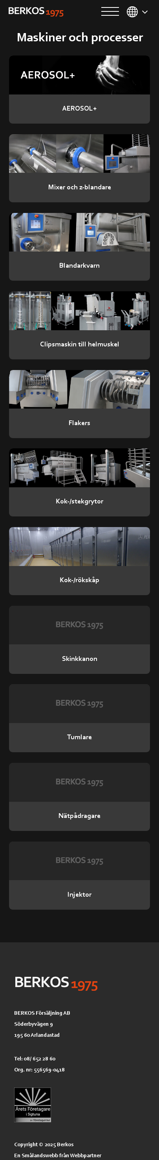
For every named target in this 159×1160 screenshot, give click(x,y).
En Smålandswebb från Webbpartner (57, 1155)
